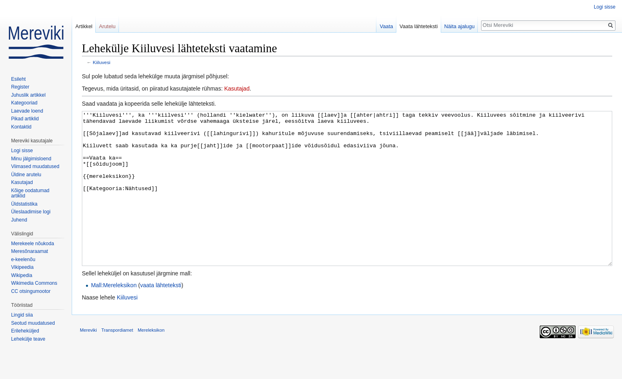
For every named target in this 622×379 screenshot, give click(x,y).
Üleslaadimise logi (31, 212)
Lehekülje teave (28, 339)
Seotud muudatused (33, 323)
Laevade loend (27, 111)
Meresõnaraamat (29, 251)
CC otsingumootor (31, 291)
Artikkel (83, 26)
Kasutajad (236, 88)
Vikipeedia (22, 267)
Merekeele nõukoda (32, 243)
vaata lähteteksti (160, 316)
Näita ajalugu (459, 26)
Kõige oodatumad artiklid (30, 193)
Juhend (19, 220)
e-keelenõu (23, 259)
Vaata (386, 26)
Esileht (18, 79)
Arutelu (107, 26)
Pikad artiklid (25, 119)
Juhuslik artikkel (28, 95)
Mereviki (88, 360)
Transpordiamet (117, 360)
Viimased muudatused (35, 166)
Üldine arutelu (26, 174)
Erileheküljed (25, 331)
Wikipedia (21, 275)
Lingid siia (22, 315)
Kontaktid (21, 127)
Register (20, 87)
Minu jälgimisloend (31, 159)
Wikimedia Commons (34, 283)
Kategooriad (24, 103)
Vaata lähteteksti (419, 26)
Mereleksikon (151, 360)
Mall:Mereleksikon (113, 316)
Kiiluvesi (101, 62)
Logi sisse (604, 7)
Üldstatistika (24, 204)
